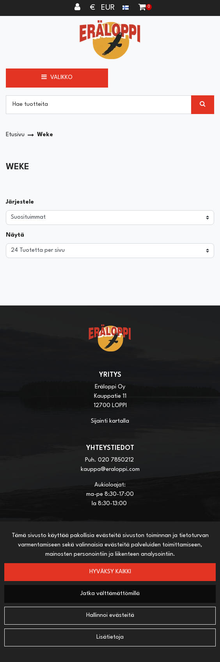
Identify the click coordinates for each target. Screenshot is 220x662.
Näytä (15, 235)
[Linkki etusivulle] (110, 39)
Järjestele (20, 202)
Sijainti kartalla (110, 421)
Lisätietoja (110, 637)
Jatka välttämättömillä (110, 594)
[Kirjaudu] (78, 8)
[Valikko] (57, 77)
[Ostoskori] (142, 8)
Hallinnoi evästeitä (110, 615)
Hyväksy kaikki (110, 572)
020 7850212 (116, 460)
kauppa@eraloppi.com (110, 469)
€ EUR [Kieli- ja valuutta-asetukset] (110, 8)
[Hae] (99, 104)
